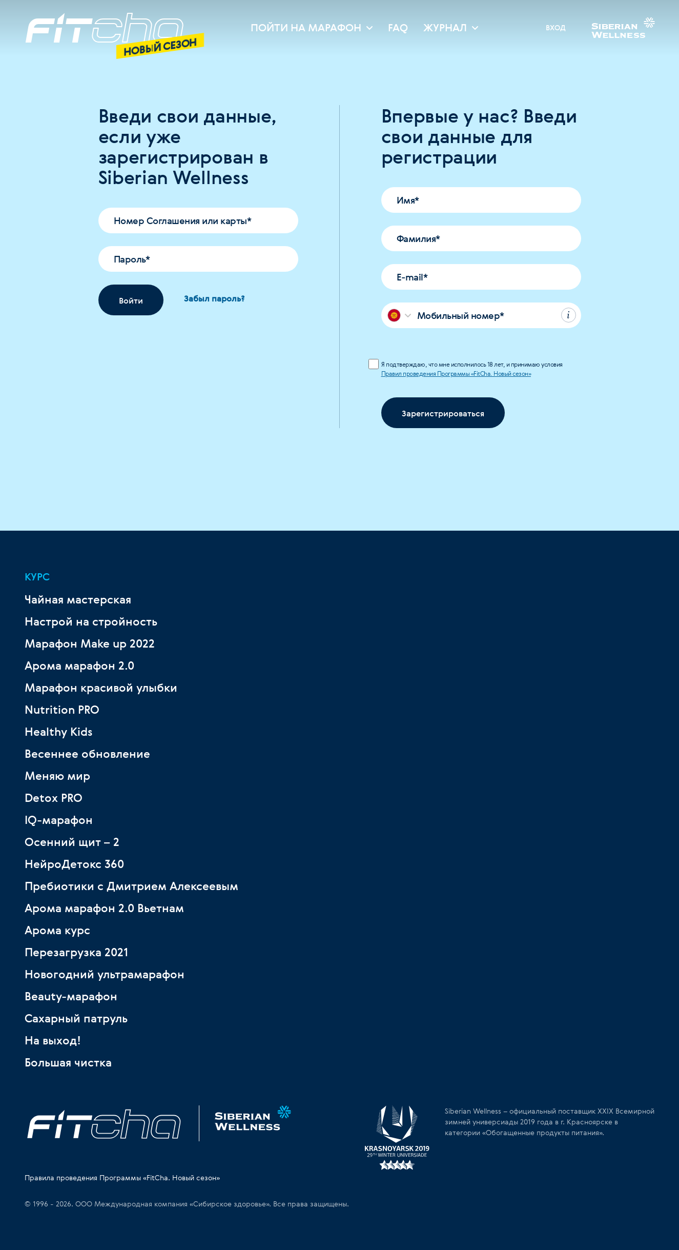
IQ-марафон (59, 820)
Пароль (132, 259)
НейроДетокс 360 (74, 864)
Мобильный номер (460, 315)
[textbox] (394, 315)
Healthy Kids (59, 731)
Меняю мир (57, 776)
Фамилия (418, 238)
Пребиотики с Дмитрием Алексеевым (131, 886)
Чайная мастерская (78, 599)
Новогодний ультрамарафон (104, 974)
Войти (131, 300)
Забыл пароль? (214, 298)
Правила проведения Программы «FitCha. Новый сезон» (122, 1177)
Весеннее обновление (87, 754)
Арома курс (57, 930)
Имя (408, 200)
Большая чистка (68, 1062)
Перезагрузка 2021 (76, 952)
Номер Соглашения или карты (183, 220)
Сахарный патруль (76, 1018)
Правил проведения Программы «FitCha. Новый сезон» (456, 373)
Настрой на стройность (91, 621)
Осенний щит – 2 (72, 842)
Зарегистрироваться (443, 413)
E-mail (412, 277)
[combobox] (399, 315)
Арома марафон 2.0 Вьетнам (104, 908)
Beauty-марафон (71, 996)
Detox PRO (54, 798)
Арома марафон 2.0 (79, 665)
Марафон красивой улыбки (101, 687)
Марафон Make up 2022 (90, 643)
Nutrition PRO (62, 709)
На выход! (53, 1040)
